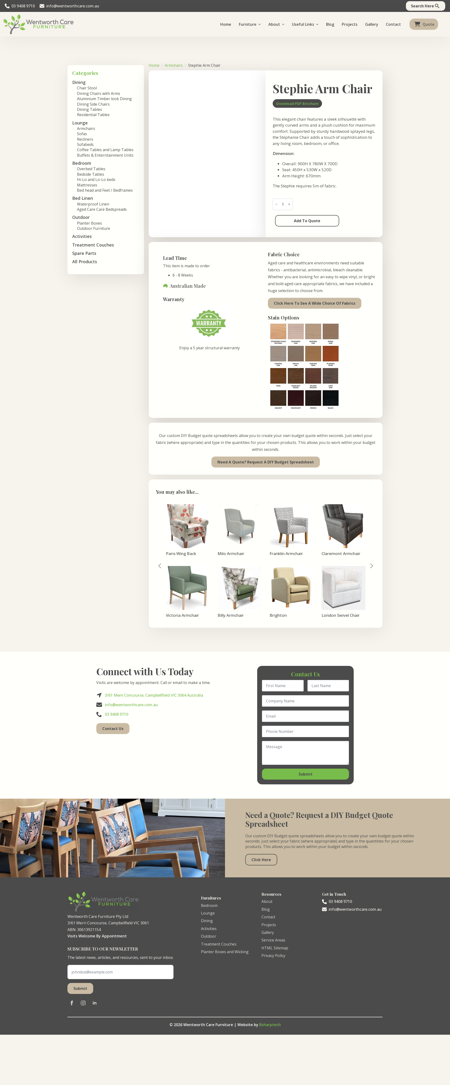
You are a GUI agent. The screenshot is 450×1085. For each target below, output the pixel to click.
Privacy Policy (273, 955)
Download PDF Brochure (297, 103)
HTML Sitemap (274, 948)
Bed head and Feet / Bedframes (105, 190)
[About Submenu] (284, 24)
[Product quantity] (283, 204)
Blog (330, 24)
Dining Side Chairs (93, 104)
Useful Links (303, 24)
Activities (82, 236)
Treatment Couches (93, 245)
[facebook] (71, 1003)
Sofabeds (85, 144)
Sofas (82, 133)
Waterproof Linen (93, 204)
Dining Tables (89, 109)
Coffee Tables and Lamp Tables (105, 149)
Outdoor (208, 936)
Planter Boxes (89, 223)
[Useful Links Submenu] (318, 24)
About (274, 24)
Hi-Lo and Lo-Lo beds (96, 179)
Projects (350, 24)
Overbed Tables (91, 168)
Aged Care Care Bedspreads (102, 209)
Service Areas (273, 940)
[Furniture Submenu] (260, 24)
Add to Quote (307, 220)
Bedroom (209, 905)
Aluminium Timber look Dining (104, 98)
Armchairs (86, 128)
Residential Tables (93, 114)
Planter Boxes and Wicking (225, 951)
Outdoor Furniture (93, 228)
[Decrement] (276, 204)
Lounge (208, 913)
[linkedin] (94, 1003)
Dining (207, 920)
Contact (393, 24)
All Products (84, 261)
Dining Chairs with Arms (98, 93)
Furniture (247, 24)
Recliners (85, 139)
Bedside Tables (90, 174)
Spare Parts (84, 253)
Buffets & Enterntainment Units (105, 155)
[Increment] (289, 204)
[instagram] (83, 1003)
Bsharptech (270, 1024)
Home (225, 24)
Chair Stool (87, 88)
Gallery (371, 24)
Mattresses (87, 185)
